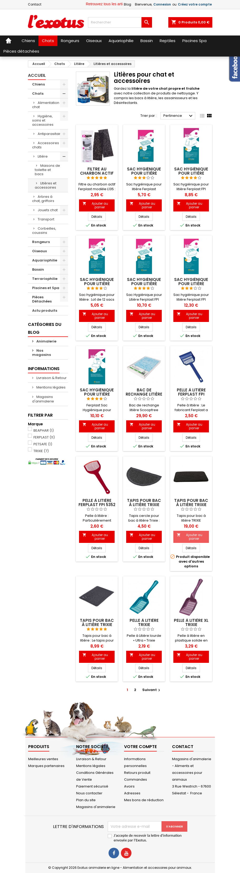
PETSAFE (42, 444)
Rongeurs (41, 241)
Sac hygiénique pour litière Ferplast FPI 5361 (97, 284)
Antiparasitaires (51, 133)
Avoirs (129, 786)
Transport (46, 219)
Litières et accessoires (45, 185)
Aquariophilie (44, 260)
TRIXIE (41, 450)
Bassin (38, 269)
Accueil (37, 75)
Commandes (135, 779)
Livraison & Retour (51, 377)
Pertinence (178, 116)
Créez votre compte (195, 4)
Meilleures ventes (43, 758)
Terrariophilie (44, 278)
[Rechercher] (120, 22)
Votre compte (140, 747)
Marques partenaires (46, 765)
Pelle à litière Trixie (144, 622)
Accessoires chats (45, 145)
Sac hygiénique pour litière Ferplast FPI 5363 (144, 284)
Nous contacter (89, 793)
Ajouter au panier (95, 205)
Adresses (132, 793)
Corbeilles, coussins (44, 230)
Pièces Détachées (42, 299)
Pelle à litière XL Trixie (191, 622)
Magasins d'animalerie (43, 399)
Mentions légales (51, 387)
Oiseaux (39, 251)
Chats (37, 93)
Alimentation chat (45, 104)
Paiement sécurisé (92, 786)
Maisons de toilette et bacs (47, 169)
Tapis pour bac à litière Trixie (144, 502)
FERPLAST (44, 437)
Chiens (38, 84)
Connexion (162, 4)
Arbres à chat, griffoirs (43, 198)
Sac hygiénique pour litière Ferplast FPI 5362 (191, 173)
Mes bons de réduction (144, 800)
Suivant (151, 689)
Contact (34, 4)
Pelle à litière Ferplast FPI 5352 (97, 502)
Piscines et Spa (45, 287)
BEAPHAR (43, 430)
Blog (127, 4)
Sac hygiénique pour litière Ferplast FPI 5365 (191, 284)
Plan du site (86, 800)
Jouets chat (48, 210)
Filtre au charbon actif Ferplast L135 (97, 173)
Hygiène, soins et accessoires (42, 120)
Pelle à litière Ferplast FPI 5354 (191, 394)
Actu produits (44, 310)
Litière (43, 156)
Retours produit (137, 772)
